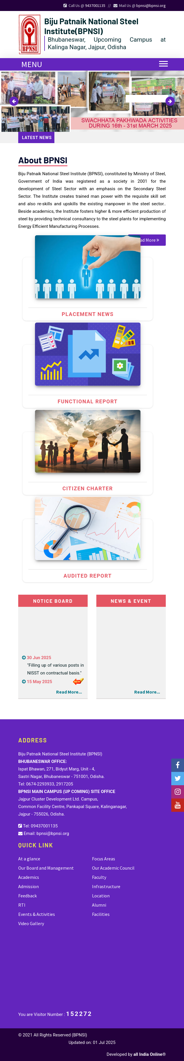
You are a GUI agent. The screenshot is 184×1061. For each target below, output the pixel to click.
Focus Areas (103, 859)
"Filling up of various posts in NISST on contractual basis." (55, 671)
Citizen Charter (87, 488)
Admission (28, 886)
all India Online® (149, 1054)
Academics (28, 877)
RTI (21, 905)
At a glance (29, 859)
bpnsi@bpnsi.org (151, 5)
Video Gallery (31, 923)
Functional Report (87, 401)
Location (101, 896)
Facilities (101, 914)
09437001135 (44, 826)
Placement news (88, 314)
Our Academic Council (113, 868)
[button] (161, 60)
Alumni (99, 905)
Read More (147, 240)
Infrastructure (106, 886)
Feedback (27, 896)
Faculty (99, 877)
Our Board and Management (46, 868)
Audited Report (88, 576)
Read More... (69, 692)
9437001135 (95, 5)
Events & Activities (36, 914)
